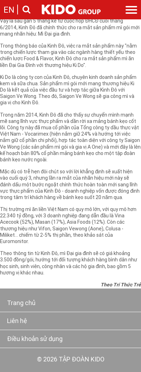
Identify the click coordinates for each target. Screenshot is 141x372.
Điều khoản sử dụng (35, 339)
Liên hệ (17, 321)
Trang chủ (21, 303)
